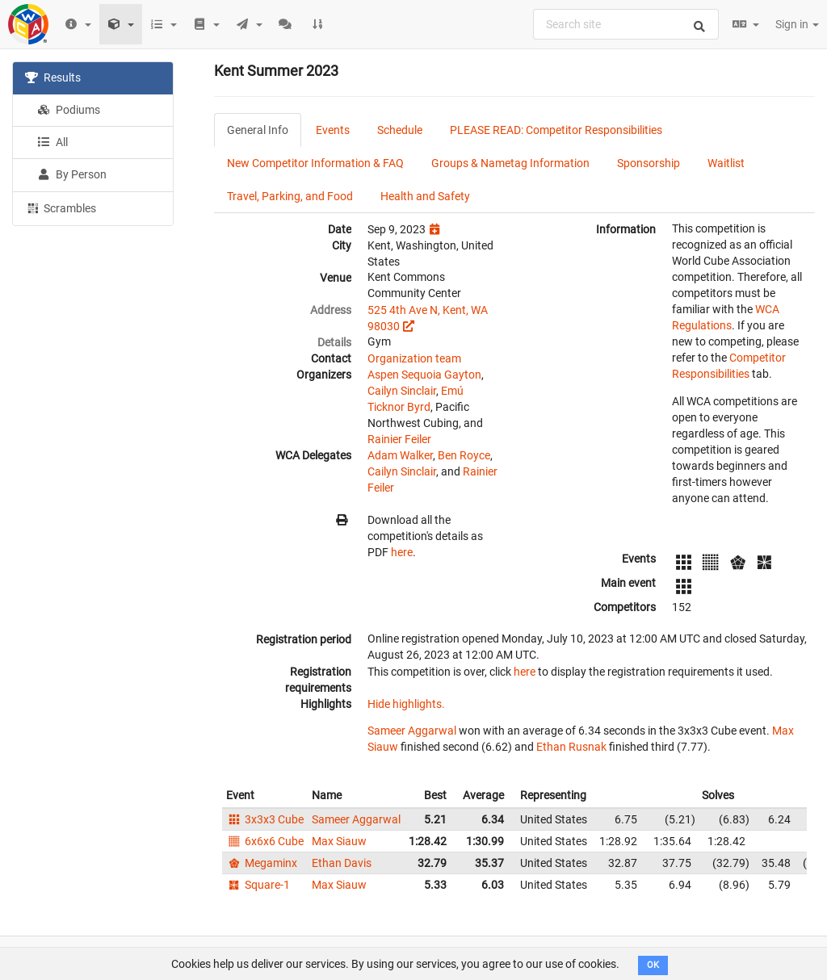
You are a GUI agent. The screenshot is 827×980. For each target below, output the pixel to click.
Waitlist (726, 163)
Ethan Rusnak (571, 746)
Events (333, 130)
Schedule (399, 130)
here (402, 552)
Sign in (797, 24)
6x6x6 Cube (265, 841)
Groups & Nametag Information (510, 163)
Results (53, 77)
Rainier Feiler (399, 439)
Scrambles (60, 207)
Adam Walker (400, 455)
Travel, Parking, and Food (290, 196)
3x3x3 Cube (265, 819)
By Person (72, 174)
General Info (257, 130)
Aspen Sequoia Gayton (424, 374)
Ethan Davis (342, 862)
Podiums (68, 109)
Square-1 (258, 884)
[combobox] (626, 24)
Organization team (414, 358)
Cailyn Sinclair (401, 390)
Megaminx (261, 862)
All (52, 142)
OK (653, 965)
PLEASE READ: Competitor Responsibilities (556, 130)
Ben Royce (464, 455)
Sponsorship (648, 163)
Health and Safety (425, 196)
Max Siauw (339, 841)
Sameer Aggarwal (411, 730)
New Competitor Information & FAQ (315, 163)
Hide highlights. (406, 703)
